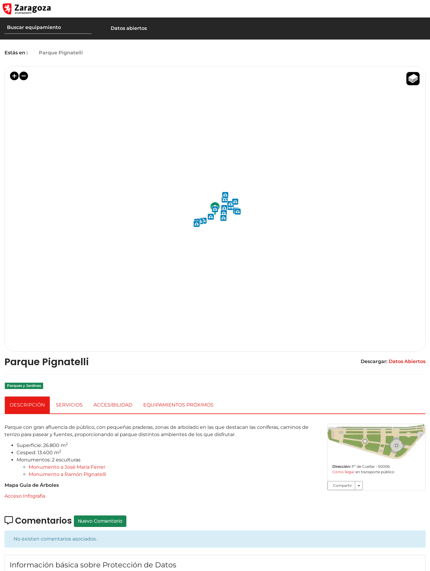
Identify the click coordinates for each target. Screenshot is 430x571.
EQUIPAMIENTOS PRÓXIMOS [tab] (178, 405)
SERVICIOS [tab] (69, 405)
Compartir (342, 485)
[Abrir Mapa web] (421, 8)
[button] (396, 8)
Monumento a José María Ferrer (67, 467)
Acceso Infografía (25, 496)
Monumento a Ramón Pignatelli (67, 474)
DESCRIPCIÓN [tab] (27, 405)
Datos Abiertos (407, 361)
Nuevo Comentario (100, 521)
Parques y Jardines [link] (24, 385)
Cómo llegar (345, 472)
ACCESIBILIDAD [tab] (112, 405)
